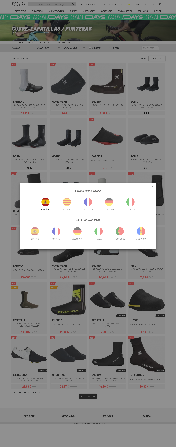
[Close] (152, 186)
